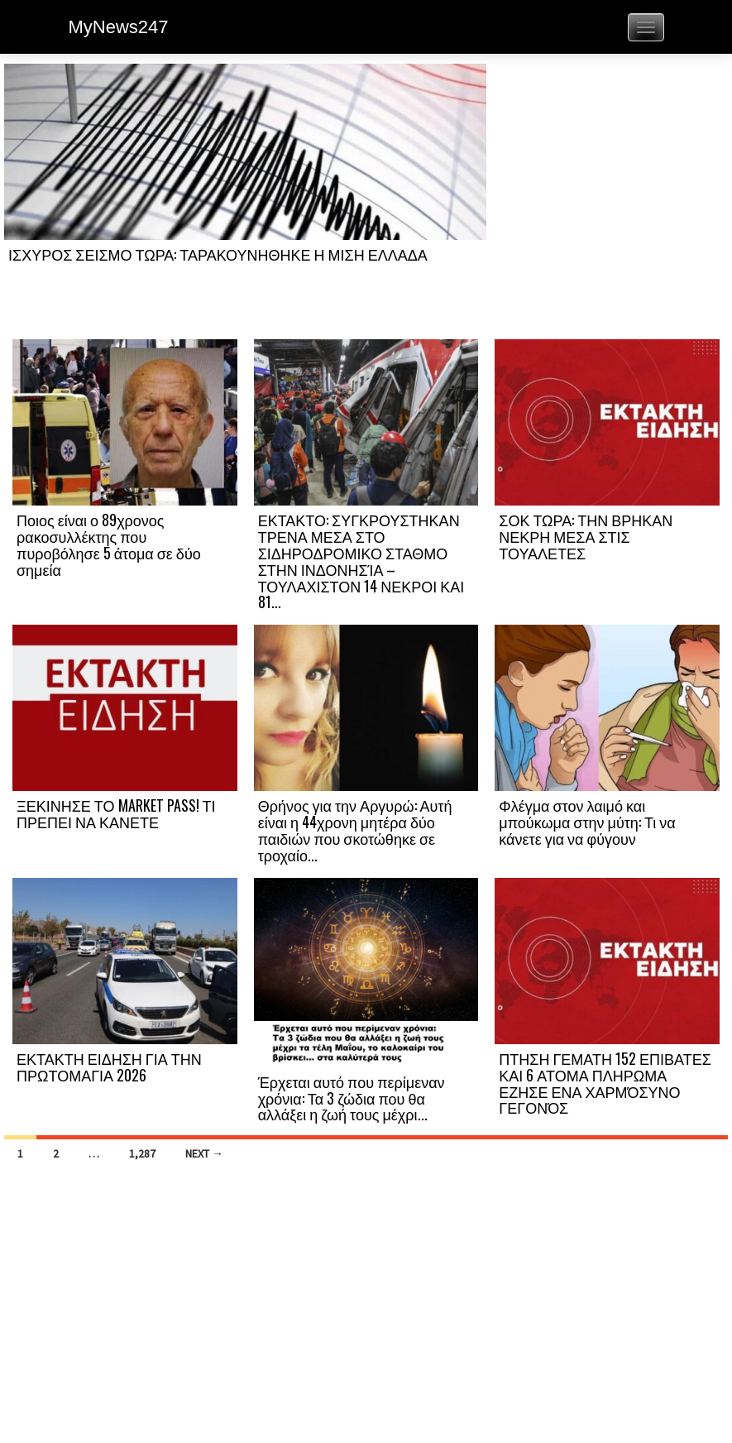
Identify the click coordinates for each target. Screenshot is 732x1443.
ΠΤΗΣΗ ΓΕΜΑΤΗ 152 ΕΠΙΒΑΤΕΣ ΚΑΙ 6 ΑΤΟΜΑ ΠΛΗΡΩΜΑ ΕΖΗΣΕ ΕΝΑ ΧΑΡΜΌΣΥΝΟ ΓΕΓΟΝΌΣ (605, 1082)
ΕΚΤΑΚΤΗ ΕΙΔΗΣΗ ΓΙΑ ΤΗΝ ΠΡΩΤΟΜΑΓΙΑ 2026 (109, 1066)
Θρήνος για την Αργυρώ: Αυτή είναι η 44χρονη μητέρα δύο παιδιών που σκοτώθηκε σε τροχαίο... (355, 829)
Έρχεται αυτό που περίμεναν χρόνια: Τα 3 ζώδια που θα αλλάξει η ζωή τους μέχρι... (351, 1098)
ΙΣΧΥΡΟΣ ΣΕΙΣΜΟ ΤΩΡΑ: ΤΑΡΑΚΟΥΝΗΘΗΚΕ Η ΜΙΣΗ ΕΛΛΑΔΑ (218, 254)
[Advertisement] (607, 200)
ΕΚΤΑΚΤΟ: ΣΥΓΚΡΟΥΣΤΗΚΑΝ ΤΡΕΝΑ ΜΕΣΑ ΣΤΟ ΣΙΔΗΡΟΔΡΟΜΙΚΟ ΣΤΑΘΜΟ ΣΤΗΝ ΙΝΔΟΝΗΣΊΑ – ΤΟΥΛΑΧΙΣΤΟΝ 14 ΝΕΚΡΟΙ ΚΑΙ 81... (361, 560)
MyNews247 (119, 27)
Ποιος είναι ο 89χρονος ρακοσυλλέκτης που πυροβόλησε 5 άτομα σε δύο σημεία (109, 544)
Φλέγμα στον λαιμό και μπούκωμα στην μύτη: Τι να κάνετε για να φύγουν (587, 821)
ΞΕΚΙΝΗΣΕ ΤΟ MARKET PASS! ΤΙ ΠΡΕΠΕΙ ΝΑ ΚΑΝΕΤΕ (116, 813)
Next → (204, 1153)
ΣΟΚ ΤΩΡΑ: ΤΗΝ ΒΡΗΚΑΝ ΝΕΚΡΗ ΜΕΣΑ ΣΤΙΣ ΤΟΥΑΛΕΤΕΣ (585, 536)
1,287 (142, 1153)
